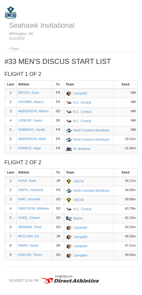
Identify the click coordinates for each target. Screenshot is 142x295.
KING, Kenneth (29, 199)
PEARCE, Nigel (29, 148)
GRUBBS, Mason (31, 102)
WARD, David (28, 245)
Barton (78, 218)
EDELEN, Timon (30, 254)
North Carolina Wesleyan (91, 130)
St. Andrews (82, 148)
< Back (14, 48)
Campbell (80, 93)
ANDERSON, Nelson (33, 111)
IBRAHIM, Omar (30, 227)
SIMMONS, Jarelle (31, 129)
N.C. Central (82, 102)
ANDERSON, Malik (32, 139)
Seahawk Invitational (41, 25)
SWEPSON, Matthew (33, 208)
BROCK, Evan (28, 92)
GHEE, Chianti (29, 217)
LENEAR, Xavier (30, 120)
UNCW (78, 181)
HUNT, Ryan (27, 180)
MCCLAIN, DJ (28, 236)
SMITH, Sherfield (30, 190)
